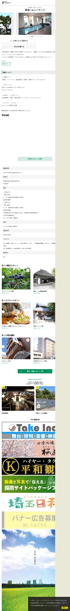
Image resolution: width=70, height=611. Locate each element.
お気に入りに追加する (19, 41)
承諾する (65, 607)
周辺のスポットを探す (35, 159)
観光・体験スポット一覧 (32, 371)
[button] (68, 25)
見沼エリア (6, 63)
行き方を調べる (19, 46)
